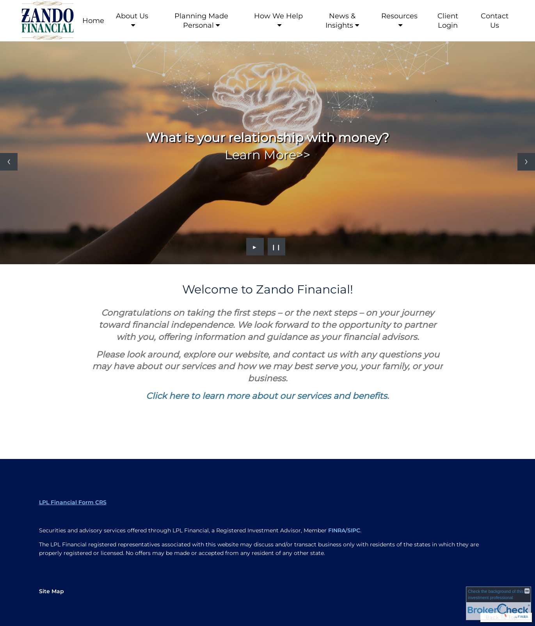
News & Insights (340, 21)
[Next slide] (526, 162)
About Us (132, 16)
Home (93, 20)
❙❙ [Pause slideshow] (276, 246)
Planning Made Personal (201, 21)
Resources (399, 16)
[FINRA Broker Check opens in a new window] (498, 603)
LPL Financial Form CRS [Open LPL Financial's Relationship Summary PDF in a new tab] (73, 502)
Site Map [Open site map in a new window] (51, 591)
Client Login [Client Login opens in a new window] (447, 21)
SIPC (353, 530)
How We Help (278, 16)
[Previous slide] (9, 162)
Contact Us (494, 21)
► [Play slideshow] (255, 246)
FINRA (336, 530)
